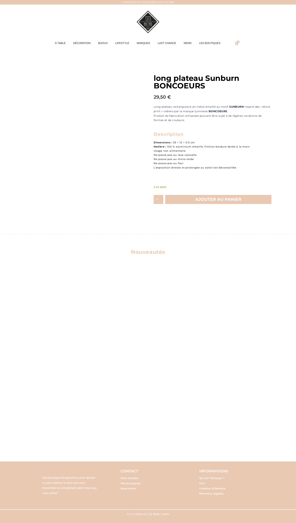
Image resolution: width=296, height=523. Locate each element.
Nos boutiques (131, 482)
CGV (202, 482)
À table (60, 43)
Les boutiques (209, 43)
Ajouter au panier (218, 199)
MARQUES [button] (143, 43)
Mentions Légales (211, 492)
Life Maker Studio (159, 513)
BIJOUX (103, 43)
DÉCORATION (82, 43)
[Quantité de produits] (158, 199)
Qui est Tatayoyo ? (211, 476)
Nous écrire (128, 487)
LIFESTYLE (122, 43)
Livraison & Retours (212, 487)
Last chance (167, 43)
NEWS (188, 43)
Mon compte (129, 476)
